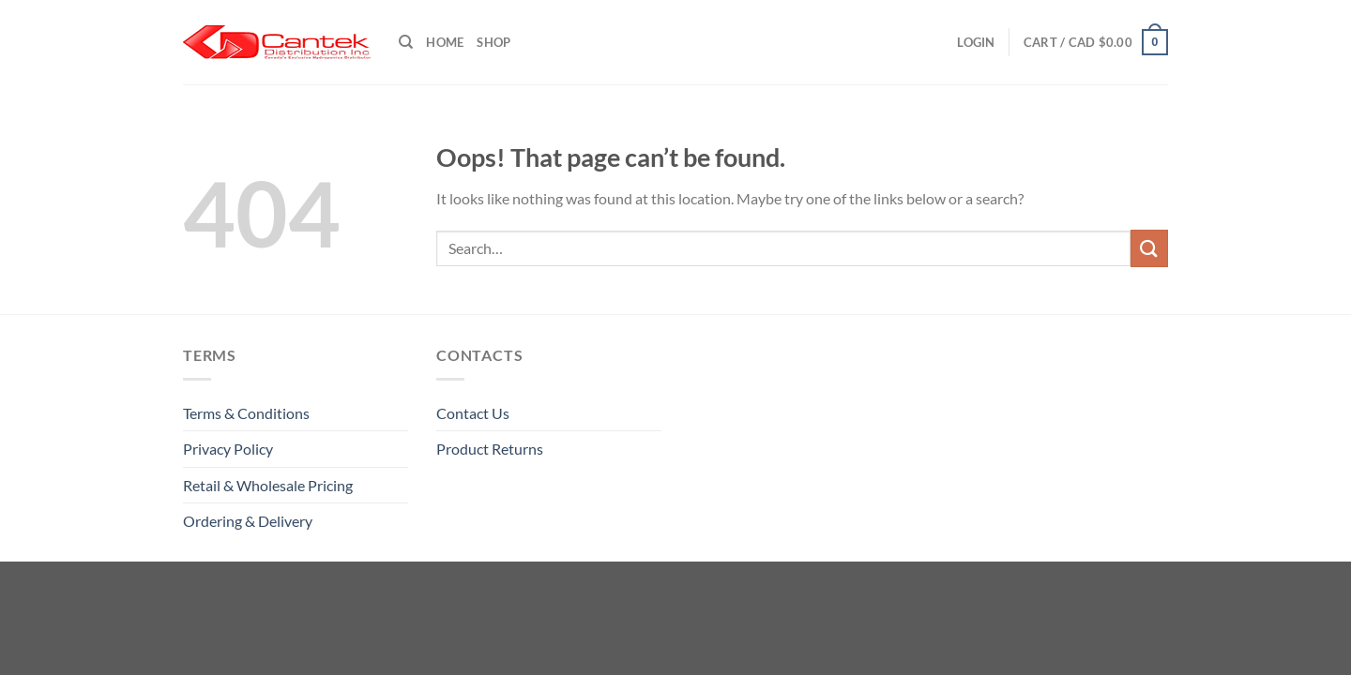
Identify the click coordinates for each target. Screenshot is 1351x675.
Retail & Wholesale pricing (268, 485)
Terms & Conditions (246, 413)
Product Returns (489, 449)
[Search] (406, 42)
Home (444, 42)
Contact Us (472, 413)
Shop (493, 42)
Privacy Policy (228, 449)
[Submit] (1149, 248)
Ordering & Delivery (247, 521)
